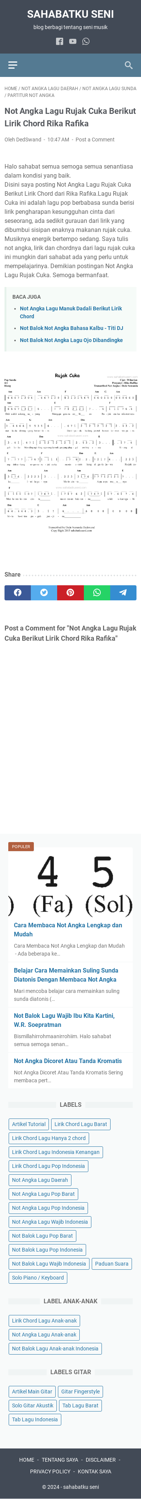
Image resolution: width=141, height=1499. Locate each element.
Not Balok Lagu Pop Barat (42, 1236)
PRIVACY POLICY (50, 1471)
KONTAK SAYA (94, 1471)
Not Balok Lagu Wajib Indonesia (49, 1264)
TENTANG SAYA (60, 1460)
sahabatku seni (70, 14)
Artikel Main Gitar (32, 1392)
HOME (26, 1460)
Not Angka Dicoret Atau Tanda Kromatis (68, 1061)
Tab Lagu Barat (80, 1405)
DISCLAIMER (101, 1460)
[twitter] (44, 592)
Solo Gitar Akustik (32, 1405)
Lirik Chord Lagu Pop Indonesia (48, 1166)
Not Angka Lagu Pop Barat (43, 1194)
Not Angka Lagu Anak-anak (44, 1335)
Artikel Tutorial (28, 1124)
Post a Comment (95, 140)
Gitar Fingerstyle (80, 1392)
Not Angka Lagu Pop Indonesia (48, 1208)
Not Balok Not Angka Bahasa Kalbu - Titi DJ (71, 328)
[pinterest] (70, 592)
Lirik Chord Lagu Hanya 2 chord (49, 1138)
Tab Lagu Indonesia (35, 1419)
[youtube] (72, 42)
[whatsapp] (85, 42)
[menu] (17, 65)
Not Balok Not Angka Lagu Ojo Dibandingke (71, 340)
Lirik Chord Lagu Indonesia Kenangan (56, 1152)
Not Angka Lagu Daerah (40, 1180)
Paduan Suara (112, 1264)
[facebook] (59, 42)
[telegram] (123, 592)
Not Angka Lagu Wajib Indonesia (50, 1222)
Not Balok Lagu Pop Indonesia (47, 1250)
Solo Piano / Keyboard (38, 1278)
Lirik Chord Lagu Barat (81, 1124)
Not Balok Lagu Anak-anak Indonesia (55, 1349)
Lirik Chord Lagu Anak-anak (44, 1321)
